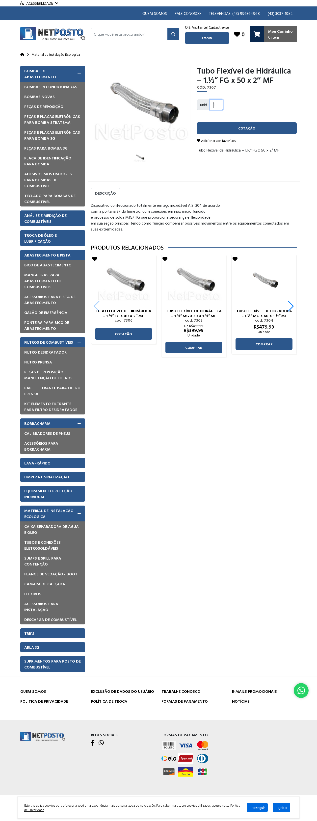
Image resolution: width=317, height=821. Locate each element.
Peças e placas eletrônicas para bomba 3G (52, 135)
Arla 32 (31, 647)
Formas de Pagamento (184, 701)
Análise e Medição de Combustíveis (45, 218)
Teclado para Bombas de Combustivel (50, 199)
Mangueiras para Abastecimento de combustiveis (43, 281)
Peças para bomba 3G (46, 148)
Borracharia (37, 423)
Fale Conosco (188, 13)
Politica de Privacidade (44, 701)
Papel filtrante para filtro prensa (52, 391)
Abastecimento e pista (47, 255)
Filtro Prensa (38, 362)
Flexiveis (32, 594)
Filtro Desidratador (45, 352)
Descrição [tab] (105, 193)
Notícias (241, 701)
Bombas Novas (39, 97)
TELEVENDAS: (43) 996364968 (234, 13)
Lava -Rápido (37, 463)
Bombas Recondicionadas (50, 87)
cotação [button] (246, 128)
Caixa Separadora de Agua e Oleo (51, 529)
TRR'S (29, 633)
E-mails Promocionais (254, 691)
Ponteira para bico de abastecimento (46, 325)
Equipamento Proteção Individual (48, 494)
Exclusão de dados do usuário (122, 691)
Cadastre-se (219, 27)
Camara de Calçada (44, 584)
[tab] (52, 74)
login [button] (207, 38)
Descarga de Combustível (50, 619)
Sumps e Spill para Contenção (42, 561)
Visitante (199, 27)
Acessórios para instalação (41, 607)
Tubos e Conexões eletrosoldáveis (42, 545)
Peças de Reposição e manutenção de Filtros (48, 375)
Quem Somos (154, 13)
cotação (123, 333)
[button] (129, 34)
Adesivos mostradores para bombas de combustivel (48, 180)
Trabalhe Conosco (180, 691)
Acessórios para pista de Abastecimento (50, 300)
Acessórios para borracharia (41, 446)
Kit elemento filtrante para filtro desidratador (51, 406)
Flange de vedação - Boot (51, 574)
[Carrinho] (273, 34)
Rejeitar (281, 807)
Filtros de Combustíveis (48, 342)
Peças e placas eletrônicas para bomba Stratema (52, 119)
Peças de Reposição (43, 106)
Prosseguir (257, 807)
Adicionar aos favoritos (216, 140)
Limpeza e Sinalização (46, 477)
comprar (193, 347)
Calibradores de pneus (47, 433)
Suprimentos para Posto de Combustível (52, 664)
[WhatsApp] (101, 743)
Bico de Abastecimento (48, 265)
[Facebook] (93, 743)
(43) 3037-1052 (280, 13)
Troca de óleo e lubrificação (40, 238)
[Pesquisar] (173, 34)
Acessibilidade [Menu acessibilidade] (39, 3)
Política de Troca (109, 701)
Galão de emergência (45, 312)
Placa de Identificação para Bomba (47, 161)
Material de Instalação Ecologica (49, 513)
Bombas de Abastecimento (40, 74)
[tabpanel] (194, 219)
